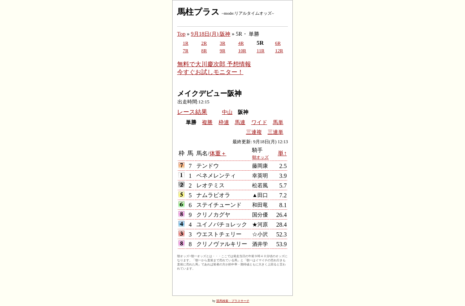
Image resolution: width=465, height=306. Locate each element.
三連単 (275, 132)
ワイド (259, 122)
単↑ (282, 153)
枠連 (224, 122)
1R (185, 43)
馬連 (240, 122)
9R (222, 50)
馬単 (278, 122)
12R (279, 50)
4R (241, 43)
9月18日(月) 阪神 (211, 34)
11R (261, 50)
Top (181, 34)
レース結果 (192, 112)
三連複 (254, 132)
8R (204, 50)
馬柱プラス (198, 12)
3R (222, 43)
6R (278, 43)
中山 (227, 112)
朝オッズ (260, 157)
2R (204, 43)
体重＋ (218, 153)
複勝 (207, 122)
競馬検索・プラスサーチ (232, 301)
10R (242, 50)
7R (185, 50)
